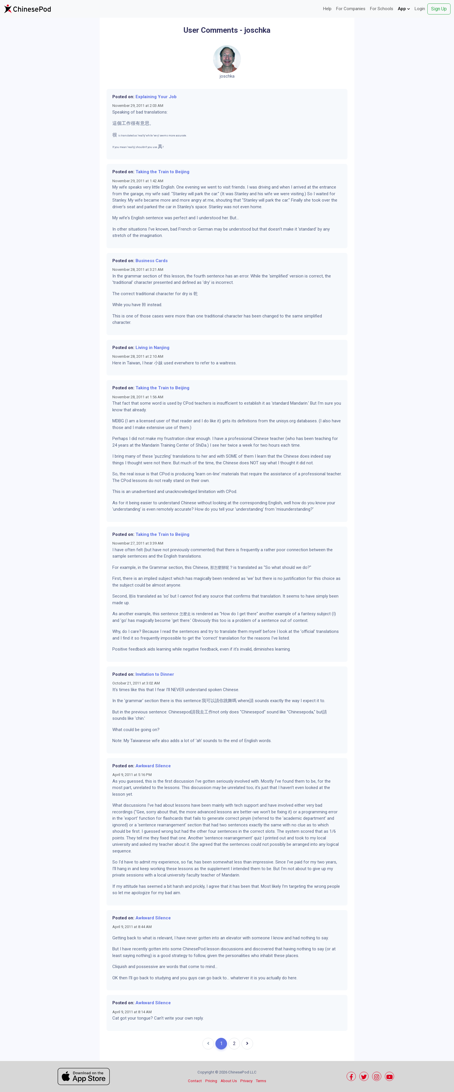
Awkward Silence (153, 765)
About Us (229, 1081)
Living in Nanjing (152, 347)
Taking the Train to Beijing (162, 171)
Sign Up (439, 9)
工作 (126, 123)
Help (327, 8)
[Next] (247, 1043)
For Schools (381, 8)
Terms (261, 1081)
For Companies (350, 8)
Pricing (211, 1081)
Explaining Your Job (156, 96)
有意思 (142, 123)
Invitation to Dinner (155, 674)
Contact (195, 1081)
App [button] (404, 8)
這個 (117, 123)
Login (420, 8)
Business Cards (152, 260)
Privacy (246, 1081)
